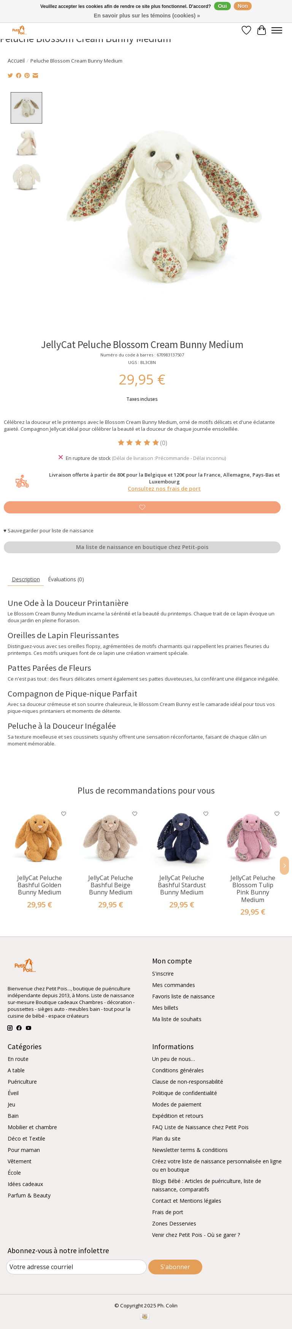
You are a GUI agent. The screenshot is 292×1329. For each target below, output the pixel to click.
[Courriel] (76, 1267)
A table (16, 1070)
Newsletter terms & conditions (190, 1149)
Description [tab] (26, 579)
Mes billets (165, 1007)
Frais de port (167, 1212)
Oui (222, 6)
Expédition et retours (177, 1115)
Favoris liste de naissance (183, 995)
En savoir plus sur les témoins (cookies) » (147, 16)
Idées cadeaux (25, 1184)
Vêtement (20, 1161)
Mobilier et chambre (32, 1127)
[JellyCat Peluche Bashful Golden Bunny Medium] (39, 838)
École (14, 1172)
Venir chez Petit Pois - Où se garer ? (196, 1234)
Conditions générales (178, 1070)
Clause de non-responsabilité (187, 1081)
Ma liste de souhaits (177, 1018)
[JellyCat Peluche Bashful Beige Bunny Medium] (110, 838)
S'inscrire (163, 973)
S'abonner (175, 1267)
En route (18, 1058)
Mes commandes (173, 984)
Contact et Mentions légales (186, 1200)
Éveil (13, 1093)
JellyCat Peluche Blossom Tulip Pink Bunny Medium (252, 889)
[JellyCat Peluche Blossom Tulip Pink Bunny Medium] (252, 838)
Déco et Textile (26, 1138)
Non (243, 6)
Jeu (11, 1104)
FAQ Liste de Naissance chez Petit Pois (200, 1127)
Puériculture (22, 1081)
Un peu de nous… (173, 1058)
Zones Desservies (174, 1223)
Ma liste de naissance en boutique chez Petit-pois (142, 547)
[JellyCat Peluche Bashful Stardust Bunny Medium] (181, 838)
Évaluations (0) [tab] (66, 579)
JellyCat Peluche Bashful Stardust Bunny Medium (182, 885)
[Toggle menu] (276, 30)
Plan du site (166, 1138)
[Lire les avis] (138, 443)
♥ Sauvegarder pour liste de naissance (48, 530)
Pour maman (24, 1149)
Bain (13, 1115)
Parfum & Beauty (29, 1195)
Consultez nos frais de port (164, 488)
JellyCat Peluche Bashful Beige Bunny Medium (110, 885)
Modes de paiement (177, 1104)
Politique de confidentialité (184, 1093)
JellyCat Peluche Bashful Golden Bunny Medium (39, 885)
